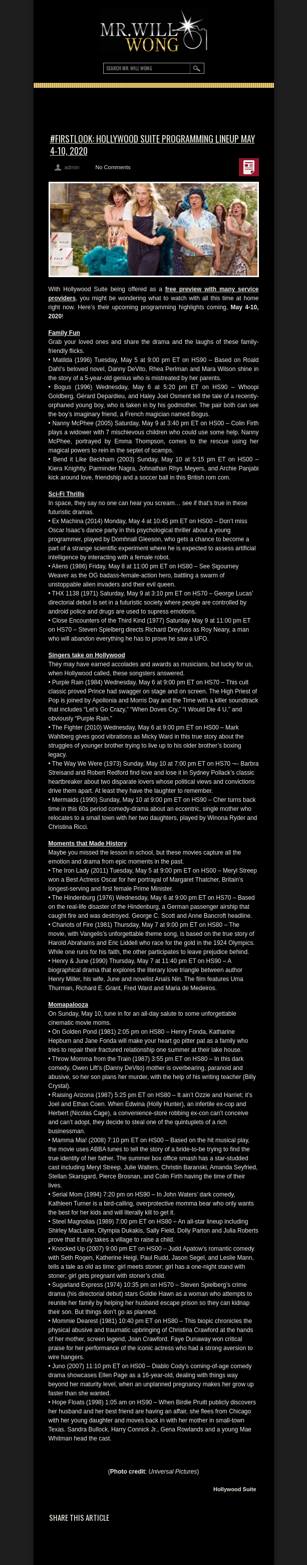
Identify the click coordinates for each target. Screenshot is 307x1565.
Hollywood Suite (234, 1489)
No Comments (112, 167)
